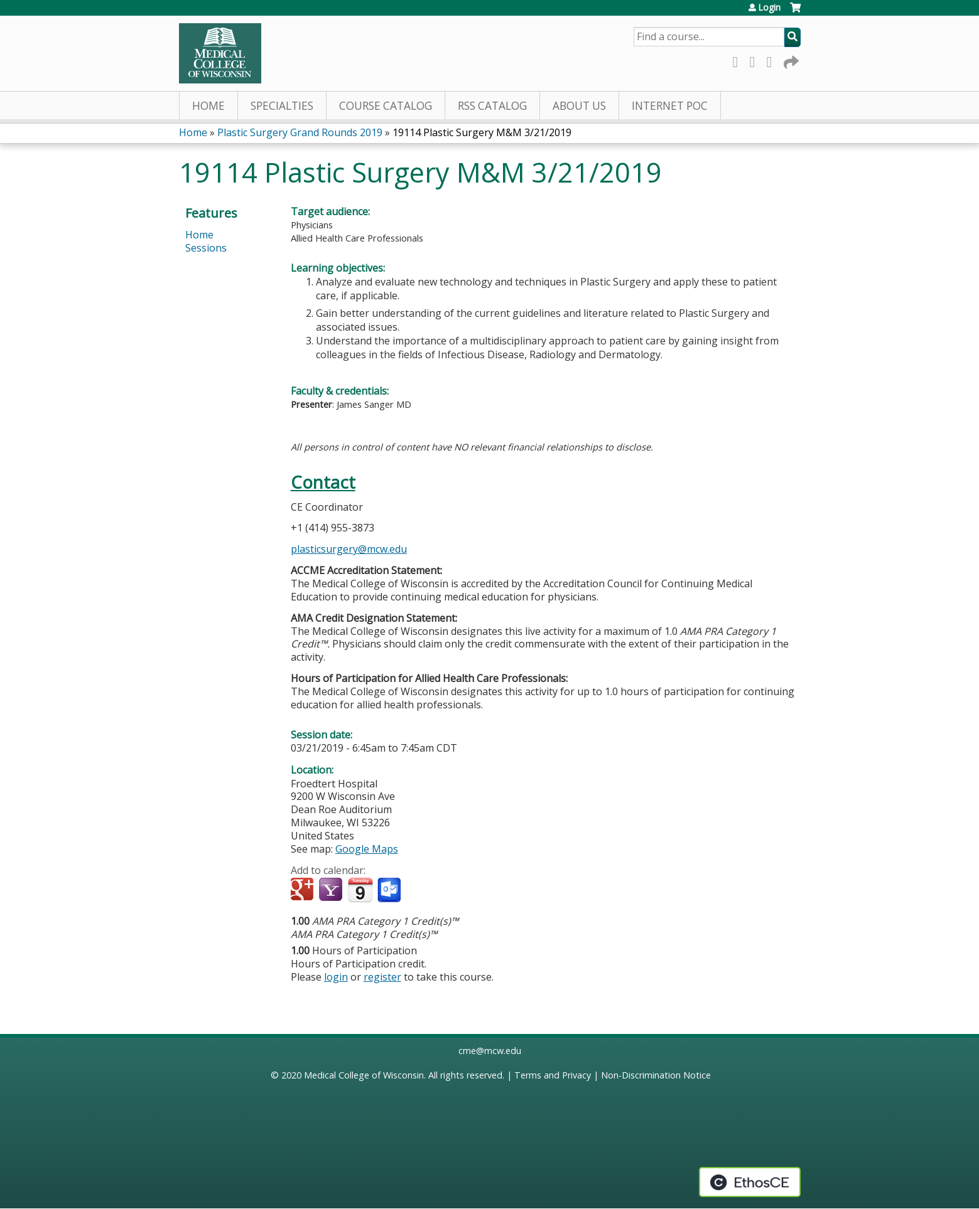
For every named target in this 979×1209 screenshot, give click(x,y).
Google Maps (366, 849)
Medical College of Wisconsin (364, 1075)
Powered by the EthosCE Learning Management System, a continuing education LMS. (750, 1182)
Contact (323, 482)
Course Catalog (385, 106)
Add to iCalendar (360, 889)
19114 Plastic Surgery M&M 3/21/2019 (481, 132)
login (336, 977)
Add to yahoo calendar (332, 890)
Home (208, 106)
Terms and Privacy (552, 1075)
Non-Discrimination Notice (656, 1075)
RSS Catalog (492, 106)
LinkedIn (773, 60)
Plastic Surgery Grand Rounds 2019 (299, 132)
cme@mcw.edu (489, 1051)
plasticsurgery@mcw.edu (349, 549)
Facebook (739, 60)
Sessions (206, 248)
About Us (579, 106)
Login (769, 7)
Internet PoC (670, 106)
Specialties (282, 106)
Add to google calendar (303, 890)
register (382, 977)
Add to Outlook (390, 890)
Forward (790, 60)
